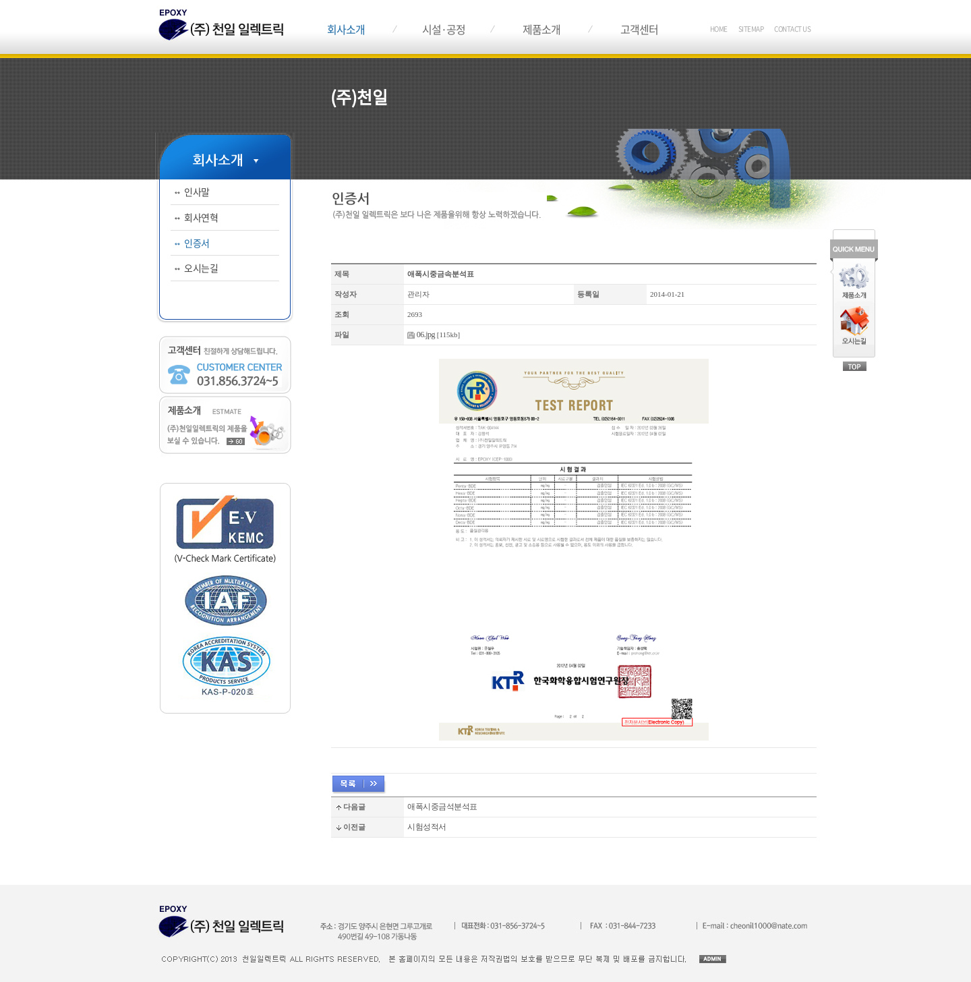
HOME (719, 29)
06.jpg (426, 334)
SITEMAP (751, 29)
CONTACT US (792, 29)
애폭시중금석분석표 (442, 806)
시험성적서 (426, 827)
